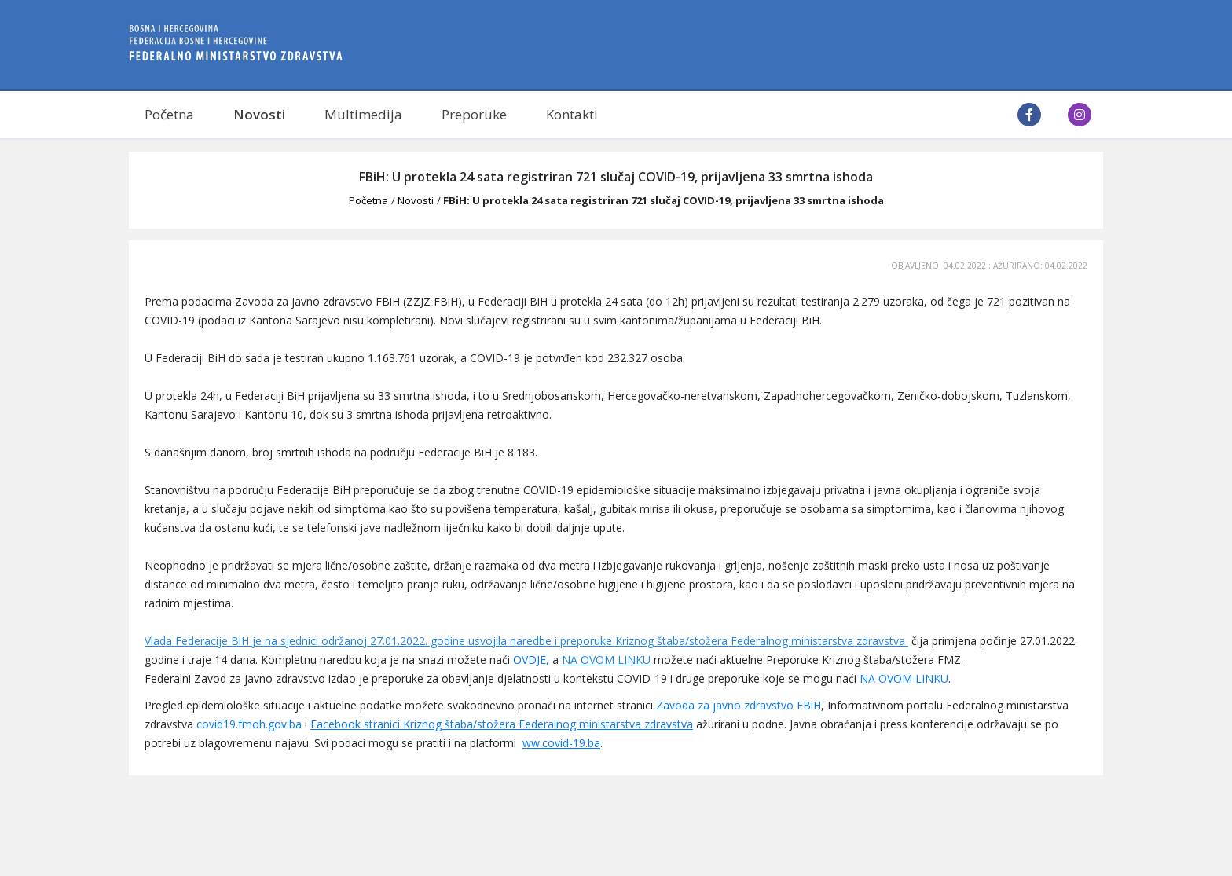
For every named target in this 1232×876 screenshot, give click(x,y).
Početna (169, 114)
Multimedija (363, 114)
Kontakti (572, 114)
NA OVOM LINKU (606, 659)
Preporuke (474, 114)
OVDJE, (531, 659)
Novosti (259, 114)
